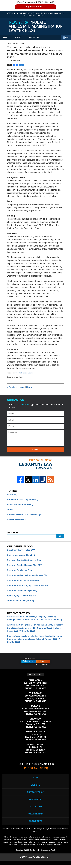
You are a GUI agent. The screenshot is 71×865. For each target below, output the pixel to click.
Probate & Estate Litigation (25, 373)
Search (60, 537)
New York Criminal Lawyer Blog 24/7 (25, 566)
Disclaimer (35, 803)
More (66, 37)
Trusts (12, 510)
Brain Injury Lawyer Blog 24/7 (21, 555)
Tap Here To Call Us (35, 7)
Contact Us (38, 37)
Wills (12, 494)
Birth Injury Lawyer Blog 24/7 (21, 550)
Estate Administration (20, 505)
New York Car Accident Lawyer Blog (25, 561)
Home (7, 37)
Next (30, 387)
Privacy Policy (35, 795)
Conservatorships (17, 520)
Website (21, 37)
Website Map (35, 818)
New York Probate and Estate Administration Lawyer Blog (35, 26)
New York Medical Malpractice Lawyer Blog (28, 576)
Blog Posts (35, 825)
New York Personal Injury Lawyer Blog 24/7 (28, 587)
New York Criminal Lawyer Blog (22, 592)
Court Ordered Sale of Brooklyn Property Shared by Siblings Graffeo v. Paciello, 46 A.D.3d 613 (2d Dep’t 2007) (35, 620)
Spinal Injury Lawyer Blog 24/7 (22, 597)
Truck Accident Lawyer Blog (21, 602)
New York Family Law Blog (20, 571)
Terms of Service (33, 836)
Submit (35, 449)
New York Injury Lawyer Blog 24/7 (23, 581)
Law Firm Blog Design (34, 861)
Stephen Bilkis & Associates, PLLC (43, 854)
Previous (12, 387)
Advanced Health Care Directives (25, 515)
